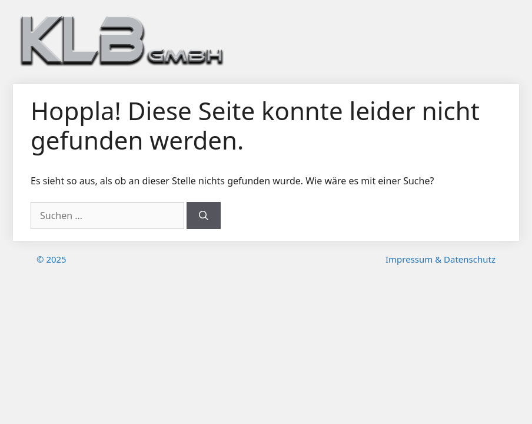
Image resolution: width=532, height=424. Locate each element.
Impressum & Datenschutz (440, 259)
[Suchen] (204, 215)
